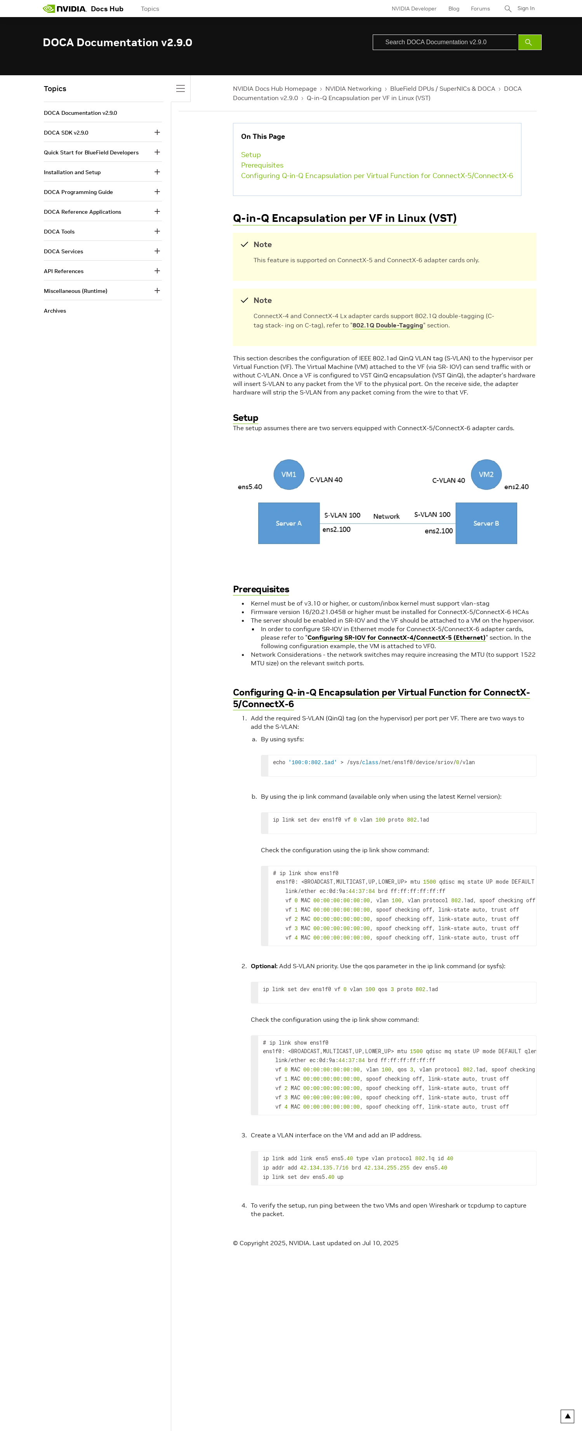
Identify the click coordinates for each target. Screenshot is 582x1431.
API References (63, 271)
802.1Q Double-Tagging (388, 325)
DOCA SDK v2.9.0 (66, 132)
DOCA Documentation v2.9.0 (80, 112)
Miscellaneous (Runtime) (76, 290)
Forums (478, 8)
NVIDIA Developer (412, 8)
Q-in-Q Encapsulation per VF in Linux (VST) (369, 98)
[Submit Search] (530, 42)
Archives (55, 310)
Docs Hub (107, 8)
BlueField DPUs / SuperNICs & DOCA (442, 88)
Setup (251, 154)
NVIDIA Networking (353, 88)
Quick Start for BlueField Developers (91, 152)
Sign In (525, 8)
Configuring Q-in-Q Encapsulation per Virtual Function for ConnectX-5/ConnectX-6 (377, 175)
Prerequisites (262, 165)
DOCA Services (63, 251)
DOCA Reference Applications (82, 211)
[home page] (65, 8)
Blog (452, 8)
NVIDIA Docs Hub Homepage (275, 88)
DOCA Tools (59, 231)
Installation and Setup (72, 172)
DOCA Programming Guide (78, 192)
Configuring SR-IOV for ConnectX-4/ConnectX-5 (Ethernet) (397, 637)
